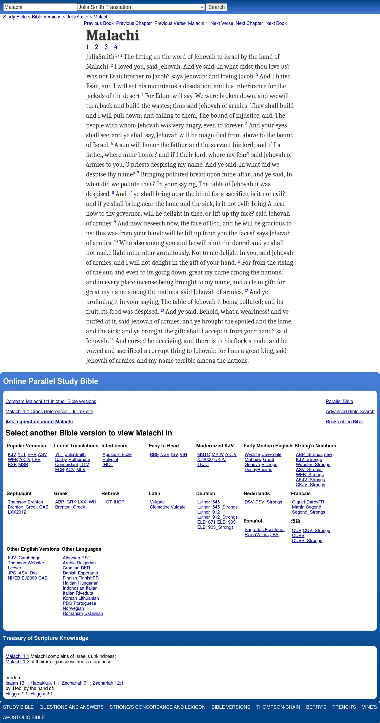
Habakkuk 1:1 (45, 683)
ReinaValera (257, 535)
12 (246, 290)
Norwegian (73, 608)
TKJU (203, 464)
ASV (42, 454)
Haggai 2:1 (41, 694)
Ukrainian (93, 613)
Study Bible (15, 17)
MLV (81, 470)
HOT (107, 502)
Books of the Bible (344, 421)
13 (162, 310)
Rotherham (79, 459)
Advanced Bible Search (350, 411)
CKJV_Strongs (310, 485)
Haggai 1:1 (17, 694)
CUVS (298, 535)
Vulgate (157, 502)
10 (116, 241)
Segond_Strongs (308, 512)
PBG (67, 603)
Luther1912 (208, 512)
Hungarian (88, 583)
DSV (249, 502)
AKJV (25, 459)
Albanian (71, 558)
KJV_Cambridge (24, 558)
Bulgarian (86, 563)
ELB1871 (206, 522)
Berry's (316, 707)
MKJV (218, 454)
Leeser (14, 568)
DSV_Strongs (268, 502)
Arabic (69, 563)
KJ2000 (205, 459)
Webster (36, 563)
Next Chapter (249, 23)
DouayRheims (258, 470)
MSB (23, 464)
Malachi (102, 17)
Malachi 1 (198, 23)
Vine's (369, 707)
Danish (70, 573)
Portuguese (85, 603)
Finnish (70, 578)
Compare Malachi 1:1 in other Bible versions (51, 401)
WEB (13, 459)
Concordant (66, 464)
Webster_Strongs (313, 464)
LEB (36, 459)
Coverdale (272, 454)
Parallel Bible (339, 401)
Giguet (298, 502)
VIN (183, 454)
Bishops (269, 464)
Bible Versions (46, 17)
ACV (70, 470)
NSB (165, 454)
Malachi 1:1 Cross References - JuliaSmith (49, 411)
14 (112, 339)
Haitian (70, 583)
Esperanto (88, 573)
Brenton (35, 502)
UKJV (220, 459)
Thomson (17, 502)
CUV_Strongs (316, 530)
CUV (297, 530)
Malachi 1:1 (17, 656)
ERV (32, 454)
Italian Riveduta (78, 593)
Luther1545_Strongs (217, 507)
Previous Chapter (134, 23)
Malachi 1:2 (17, 661)
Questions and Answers (71, 707)
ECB (59, 470)
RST (86, 558)
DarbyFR (315, 502)
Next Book (276, 23)
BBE (154, 454)
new (328, 454)
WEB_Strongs (310, 475)
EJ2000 (29, 578)
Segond (313, 507)
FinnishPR (88, 578)
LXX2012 (17, 512)
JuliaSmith (77, 17)
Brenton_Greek (23, 507)
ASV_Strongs (309, 470)
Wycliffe (252, 454)
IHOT (107, 464)
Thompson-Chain (278, 707)
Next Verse (221, 23)
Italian (92, 588)
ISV (174, 454)
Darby (61, 459)
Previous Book (99, 23)
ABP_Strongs (309, 454)
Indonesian (74, 588)
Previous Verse (170, 23)
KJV (12, 454)
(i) (117, 55)
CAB (43, 507)
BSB (12, 464)
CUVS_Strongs (307, 541)
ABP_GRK (65, 502)
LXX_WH (87, 502)
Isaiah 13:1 (17, 683)
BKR (85, 568)
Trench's (344, 707)
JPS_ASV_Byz (22, 573)
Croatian (71, 568)
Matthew (253, 459)
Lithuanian (88, 598)
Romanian (73, 613)
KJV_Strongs (309, 459)
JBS (274, 535)
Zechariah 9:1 (76, 683)
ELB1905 (226, 522)
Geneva (252, 464)
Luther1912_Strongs (217, 517)
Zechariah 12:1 (108, 683)
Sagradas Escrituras (264, 530)
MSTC (203, 454)
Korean (70, 598)
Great (268, 459)
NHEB (14, 578)
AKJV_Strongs (310, 480)
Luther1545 (208, 502)
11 (239, 261)
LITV (84, 464)
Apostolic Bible (24, 717)
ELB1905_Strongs (215, 527)
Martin (298, 507)
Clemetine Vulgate (168, 507)
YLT (22, 454)
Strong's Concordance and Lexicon (157, 707)
